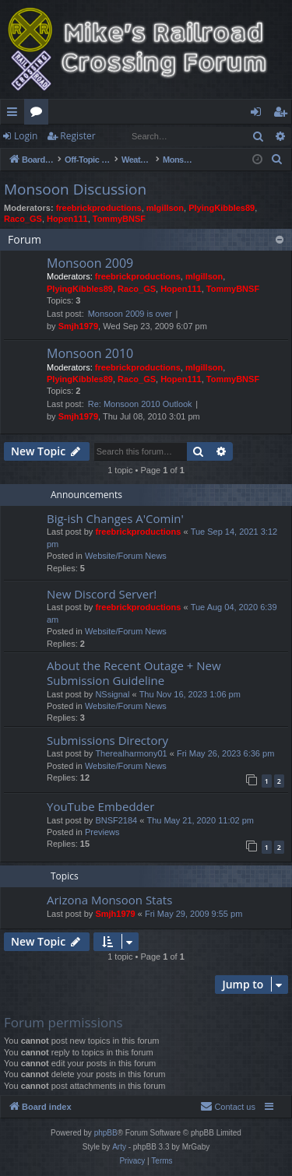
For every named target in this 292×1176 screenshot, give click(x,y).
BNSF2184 (116, 820)
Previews (102, 832)
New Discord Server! (102, 594)
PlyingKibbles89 (221, 207)
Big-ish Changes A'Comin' (115, 518)
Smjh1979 (78, 326)
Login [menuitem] (259, 114)
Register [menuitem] (283, 114)
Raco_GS (23, 218)
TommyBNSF (119, 218)
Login (25, 135)
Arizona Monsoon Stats (109, 899)
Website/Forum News (126, 555)
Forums (39, 114)
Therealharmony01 (131, 753)
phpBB (106, 1133)
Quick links (15, 114)
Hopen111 (67, 218)
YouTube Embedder (100, 806)
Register (77, 135)
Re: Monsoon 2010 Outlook (140, 404)
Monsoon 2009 (90, 263)
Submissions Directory (107, 740)
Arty (119, 1147)
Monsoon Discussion (75, 189)
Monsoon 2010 (90, 353)
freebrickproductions (99, 207)
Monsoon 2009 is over (130, 313)
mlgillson (165, 207)
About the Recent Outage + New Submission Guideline (134, 673)
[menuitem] (277, 159)
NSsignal (112, 694)
